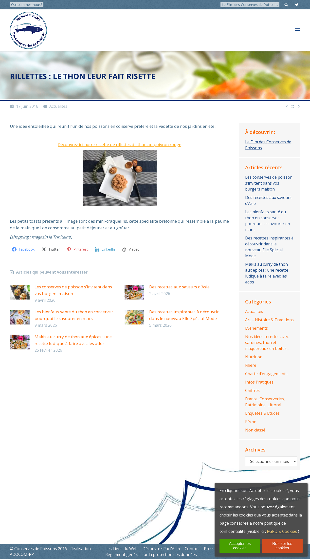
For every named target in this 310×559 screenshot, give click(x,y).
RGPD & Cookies (282, 531)
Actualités (58, 106)
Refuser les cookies (282, 545)
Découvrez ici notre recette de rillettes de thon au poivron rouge (119, 144)
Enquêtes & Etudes (262, 413)
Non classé (255, 430)
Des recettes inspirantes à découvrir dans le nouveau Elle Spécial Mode (184, 315)
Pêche (250, 421)
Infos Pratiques (259, 382)
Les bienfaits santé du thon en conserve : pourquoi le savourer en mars (74, 315)
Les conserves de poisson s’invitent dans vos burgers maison (73, 290)
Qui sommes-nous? (26, 4)
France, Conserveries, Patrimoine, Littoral (265, 402)
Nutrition (253, 357)
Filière (250, 365)
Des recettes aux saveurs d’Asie (179, 287)
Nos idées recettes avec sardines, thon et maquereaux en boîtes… (267, 342)
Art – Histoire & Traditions (269, 319)
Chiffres (252, 390)
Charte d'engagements (266, 373)
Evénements (256, 328)
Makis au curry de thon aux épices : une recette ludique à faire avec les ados (73, 340)
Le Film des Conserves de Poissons (250, 4)
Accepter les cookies (240, 545)
